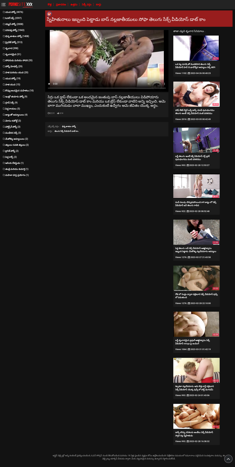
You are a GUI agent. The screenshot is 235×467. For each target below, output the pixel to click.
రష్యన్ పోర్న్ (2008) (12, 24)
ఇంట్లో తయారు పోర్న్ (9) (14, 96)
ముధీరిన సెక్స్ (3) (11, 133)
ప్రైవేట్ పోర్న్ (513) (12, 42)
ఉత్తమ (74, 4)
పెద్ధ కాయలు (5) (11, 108)
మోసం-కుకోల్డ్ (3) (11, 120)
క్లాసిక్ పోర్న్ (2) (10, 151)
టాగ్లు (98, 4)
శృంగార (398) (10, 48)
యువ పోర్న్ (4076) (12, 12)
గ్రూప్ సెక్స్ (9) (10, 102)
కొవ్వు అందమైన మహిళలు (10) (18, 90)
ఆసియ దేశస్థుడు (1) (13, 163)
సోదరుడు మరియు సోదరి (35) (17, 60)
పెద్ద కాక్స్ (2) (9, 157)
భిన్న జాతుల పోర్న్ (69, 126)
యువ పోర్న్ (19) (11, 78)
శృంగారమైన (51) (11, 54)
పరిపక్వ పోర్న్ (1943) (13, 30)
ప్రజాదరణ (61, 4)
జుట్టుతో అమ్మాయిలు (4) (15, 114)
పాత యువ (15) (11, 84)
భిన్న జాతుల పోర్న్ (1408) (15, 36)
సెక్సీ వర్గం (87, 4)
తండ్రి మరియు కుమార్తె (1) (15, 169)
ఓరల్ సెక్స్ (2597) (12, 18)
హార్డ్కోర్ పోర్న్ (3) (11, 126)
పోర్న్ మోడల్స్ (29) (12, 66)
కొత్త (50, 4)
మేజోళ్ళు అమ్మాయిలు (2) (15, 139)
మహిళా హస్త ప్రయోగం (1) (15, 175)
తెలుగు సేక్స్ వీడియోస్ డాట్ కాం (66, 131)
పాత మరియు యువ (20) (15, 72)
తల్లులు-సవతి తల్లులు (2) (15, 145)
